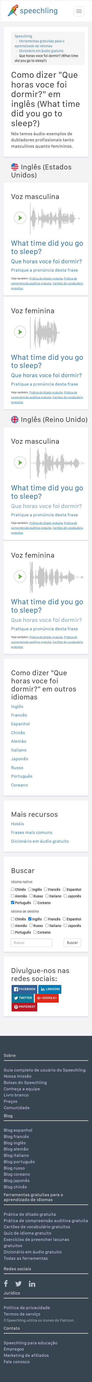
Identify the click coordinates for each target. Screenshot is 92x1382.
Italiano (18, 749)
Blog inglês (15, 1142)
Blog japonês (17, 1180)
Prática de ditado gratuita (30, 1214)
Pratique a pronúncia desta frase (44, 270)
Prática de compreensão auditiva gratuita (46, 1220)
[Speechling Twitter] (21, 1284)
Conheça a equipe (22, 1088)
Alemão (18, 741)
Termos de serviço (22, 1313)
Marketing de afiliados (26, 1355)
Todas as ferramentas (26, 1258)
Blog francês (16, 1136)
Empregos (14, 1348)
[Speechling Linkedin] (35, 1284)
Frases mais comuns (31, 832)
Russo (17, 767)
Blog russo (14, 1168)
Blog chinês (15, 1186)
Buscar (72, 943)
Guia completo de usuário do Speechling (45, 1069)
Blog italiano (16, 1155)
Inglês (17, 706)
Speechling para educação (30, 1342)
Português (21, 776)
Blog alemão (16, 1148)
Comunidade (17, 1107)
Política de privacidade (27, 1307)
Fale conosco (17, 1361)
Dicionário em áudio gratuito (41, 51)
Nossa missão (17, 1076)
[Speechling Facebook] (9, 1284)
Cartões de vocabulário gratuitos (37, 1226)
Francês (19, 715)
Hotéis (17, 823)
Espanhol (20, 723)
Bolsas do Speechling (25, 1082)
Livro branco (16, 1094)
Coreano (19, 784)
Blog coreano (17, 1174)
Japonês (19, 758)
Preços (10, 1101)
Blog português (19, 1161)
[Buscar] (31, 943)
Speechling (23, 36)
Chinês (18, 732)
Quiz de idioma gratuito (27, 1233)
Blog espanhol (18, 1130)
